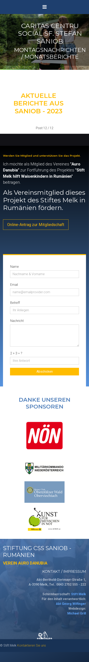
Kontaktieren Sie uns (31, 645)
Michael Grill (76, 613)
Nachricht (17, 321)
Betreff (15, 303)
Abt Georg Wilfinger (71, 604)
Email (14, 285)
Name (14, 267)
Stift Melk (78, 594)
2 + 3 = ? (16, 353)
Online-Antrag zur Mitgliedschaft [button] (35, 224)
